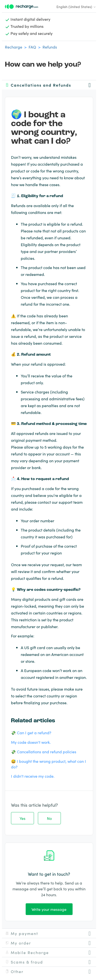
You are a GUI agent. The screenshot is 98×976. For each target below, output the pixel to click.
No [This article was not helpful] (49, 818)
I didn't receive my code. (32, 776)
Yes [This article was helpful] (22, 818)
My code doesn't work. (31, 742)
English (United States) (76, 6)
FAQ (32, 47)
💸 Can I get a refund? (31, 732)
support (65, 502)
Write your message (49, 909)
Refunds (50, 47)
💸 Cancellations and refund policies (43, 751)
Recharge (13, 47)
